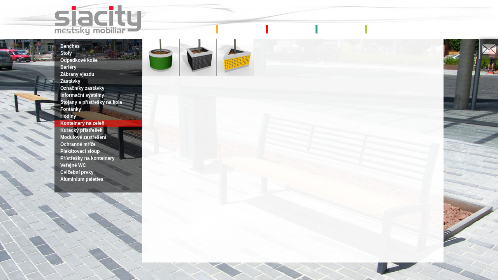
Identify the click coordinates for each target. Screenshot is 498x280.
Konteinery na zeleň (82, 123)
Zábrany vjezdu (77, 74)
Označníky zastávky (82, 88)
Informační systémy (82, 95)
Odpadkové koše (79, 60)
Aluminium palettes (81, 179)
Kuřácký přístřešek (81, 130)
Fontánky (70, 109)
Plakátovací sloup (80, 151)
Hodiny (68, 116)
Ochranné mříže (78, 144)
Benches (70, 46)
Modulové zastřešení (83, 137)
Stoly (66, 53)
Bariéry (68, 67)
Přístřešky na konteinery (87, 158)
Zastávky (70, 81)
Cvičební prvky (76, 172)
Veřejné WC (73, 165)
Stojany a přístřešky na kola (91, 102)
